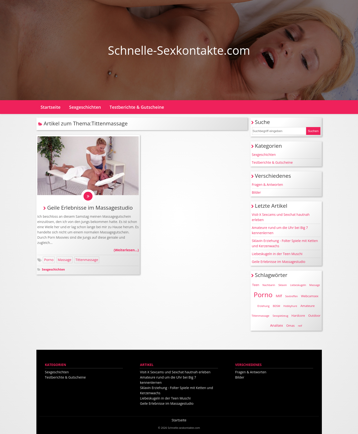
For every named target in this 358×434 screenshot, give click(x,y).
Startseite (51, 107)
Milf (279, 295)
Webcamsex (310, 296)
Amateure (307, 306)
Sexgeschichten (85, 107)
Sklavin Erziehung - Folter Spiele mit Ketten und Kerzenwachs (285, 243)
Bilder (256, 192)
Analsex (276, 325)
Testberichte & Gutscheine (136, 107)
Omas (290, 325)
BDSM (276, 306)
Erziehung (263, 306)
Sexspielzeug (280, 315)
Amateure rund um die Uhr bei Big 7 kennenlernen (280, 230)
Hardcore (298, 315)
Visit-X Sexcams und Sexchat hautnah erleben (281, 217)
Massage (64, 260)
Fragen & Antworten (267, 184)
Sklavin (282, 285)
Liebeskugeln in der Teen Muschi (277, 254)
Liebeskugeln (298, 285)
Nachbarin (268, 285)
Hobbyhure (290, 306)
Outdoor (314, 315)
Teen (255, 285)
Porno (49, 260)
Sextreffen (291, 296)
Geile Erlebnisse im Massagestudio (90, 208)
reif (300, 325)
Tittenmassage (86, 260)
